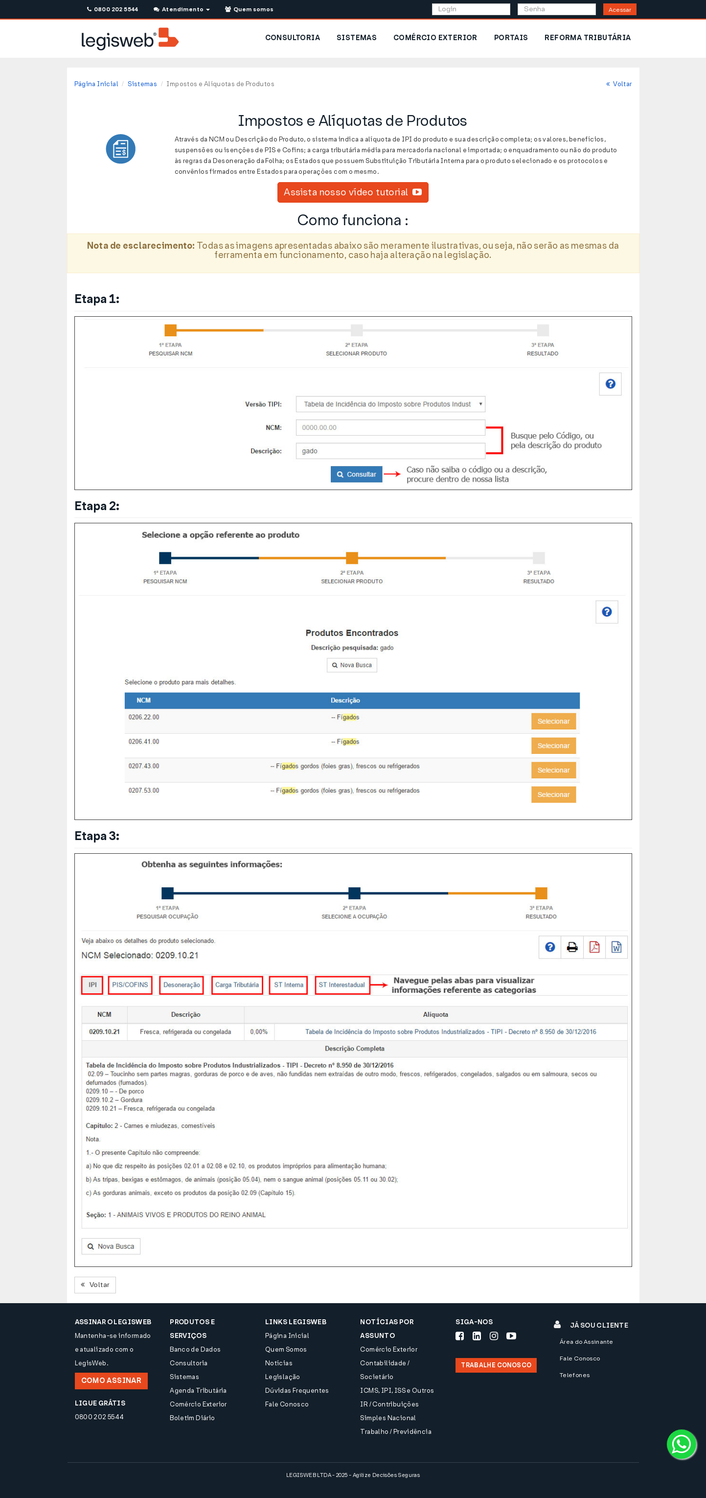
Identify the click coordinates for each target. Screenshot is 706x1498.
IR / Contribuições (389, 1404)
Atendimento (182, 9)
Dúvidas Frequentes (297, 1390)
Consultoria (188, 1363)
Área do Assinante (587, 1342)
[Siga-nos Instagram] (494, 1336)
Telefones (575, 1375)
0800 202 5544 (112, 9)
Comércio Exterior (198, 1404)
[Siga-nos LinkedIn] (477, 1336)
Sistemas (142, 84)
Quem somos (249, 9)
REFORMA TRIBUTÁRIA (588, 38)
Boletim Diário (192, 1418)
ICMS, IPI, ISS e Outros (397, 1390)
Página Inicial (96, 84)
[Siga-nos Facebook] (459, 1336)
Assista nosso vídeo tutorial (353, 192)
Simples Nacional (388, 1418)
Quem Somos (286, 1349)
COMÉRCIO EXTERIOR (435, 38)
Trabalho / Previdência (396, 1432)
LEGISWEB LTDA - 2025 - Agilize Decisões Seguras (353, 1475)
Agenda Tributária (198, 1390)
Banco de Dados (195, 1349)
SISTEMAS (357, 38)
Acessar (620, 10)
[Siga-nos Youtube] (511, 1336)
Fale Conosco (287, 1404)
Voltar (619, 84)
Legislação (282, 1377)
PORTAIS (511, 38)
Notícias (279, 1363)
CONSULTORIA (292, 38)
